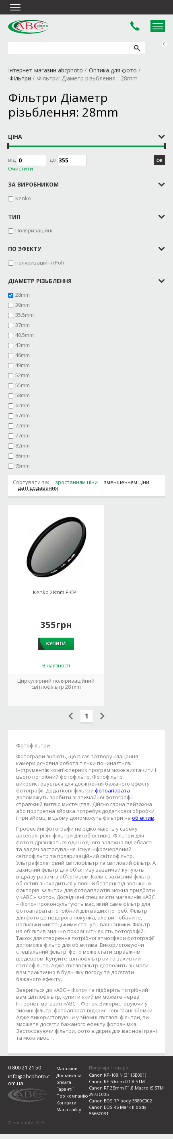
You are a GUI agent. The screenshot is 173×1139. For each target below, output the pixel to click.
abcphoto (28, 26)
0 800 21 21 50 (24, 1075)
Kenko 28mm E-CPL (56, 592)
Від (27, 160)
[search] (137, 48)
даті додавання (38, 488)
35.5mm (24, 314)
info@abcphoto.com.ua (28, 1088)
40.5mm (24, 335)
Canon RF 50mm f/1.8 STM (117, 1089)
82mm (22, 445)
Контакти (66, 1111)
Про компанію (72, 1104)
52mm (22, 375)
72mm (22, 425)
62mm (22, 405)
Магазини (67, 1076)
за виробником (33, 184)
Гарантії (65, 1097)
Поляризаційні (33, 230)
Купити (56, 643)
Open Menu (157, 26)
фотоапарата (112, 790)
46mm (22, 355)
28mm (22, 294)
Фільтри (20, 78)
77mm (22, 435)
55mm (22, 385)
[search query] (68, 48)
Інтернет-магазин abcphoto (45, 70)
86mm (22, 455)
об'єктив (143, 817)
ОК (160, 160)
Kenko (23, 198)
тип (14, 216)
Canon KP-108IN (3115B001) (117, 1083)
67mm (22, 415)
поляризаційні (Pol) (39, 262)
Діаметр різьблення (40, 281)
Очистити (20, 168)
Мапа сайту (68, 1117)
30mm (22, 304)
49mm (22, 365)
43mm (22, 345)
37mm (22, 324)
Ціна (15, 136)
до (67, 160)
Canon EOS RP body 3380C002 (120, 1109)
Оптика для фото (113, 70)
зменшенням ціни (126, 482)
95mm (22, 465)
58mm (22, 395)
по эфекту (24, 248)
